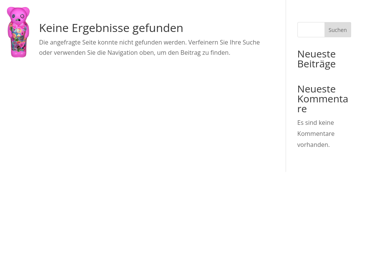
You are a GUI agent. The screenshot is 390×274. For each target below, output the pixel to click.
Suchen (338, 29)
